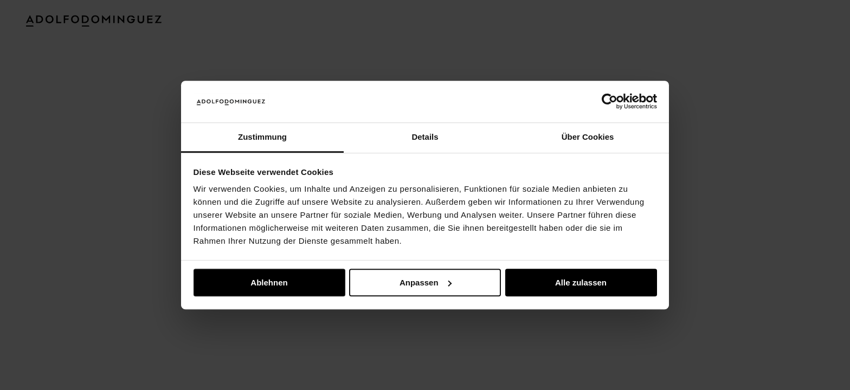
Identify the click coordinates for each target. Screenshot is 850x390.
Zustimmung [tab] (262, 136)
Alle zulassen (581, 282)
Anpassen (426, 282)
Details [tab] (424, 136)
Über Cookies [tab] (588, 136)
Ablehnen (268, 282)
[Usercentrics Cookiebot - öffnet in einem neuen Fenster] (609, 102)
